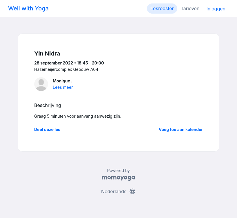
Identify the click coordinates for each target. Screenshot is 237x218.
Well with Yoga (28, 8)
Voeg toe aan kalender (181, 129)
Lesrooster (162, 8)
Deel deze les (47, 129)
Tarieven (190, 8)
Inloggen (215, 9)
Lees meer (63, 87)
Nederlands (118, 191)
